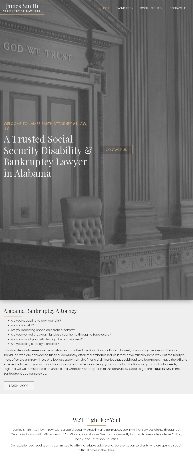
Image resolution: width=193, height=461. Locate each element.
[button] (116, 149)
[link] (102, 8)
